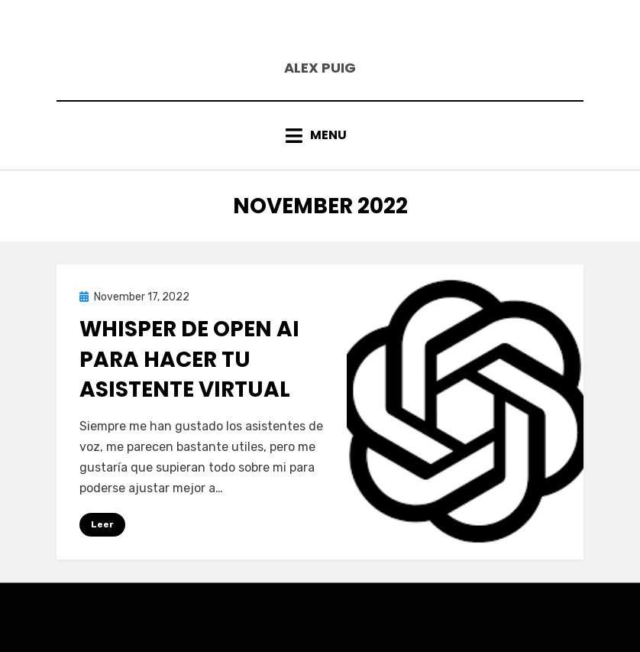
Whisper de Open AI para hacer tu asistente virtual (189, 359)
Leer (102, 524)
